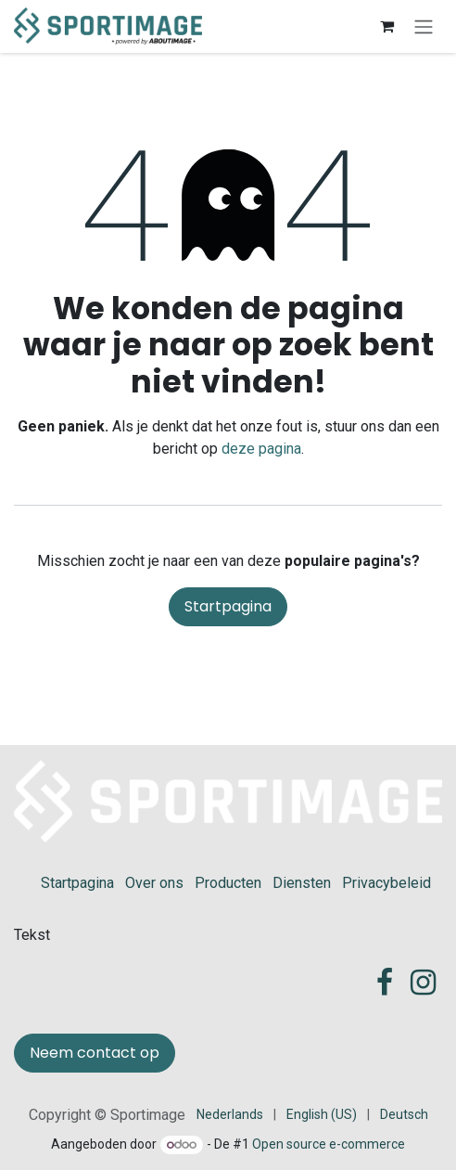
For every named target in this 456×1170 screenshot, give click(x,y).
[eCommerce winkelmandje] (386, 26)
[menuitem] (229, 1114)
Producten (228, 883)
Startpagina (228, 606)
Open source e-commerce (328, 1144)
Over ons (154, 883)
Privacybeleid (386, 883)
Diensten (301, 883)
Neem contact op (94, 1052)
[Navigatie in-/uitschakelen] (423, 26)
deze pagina (261, 448)
